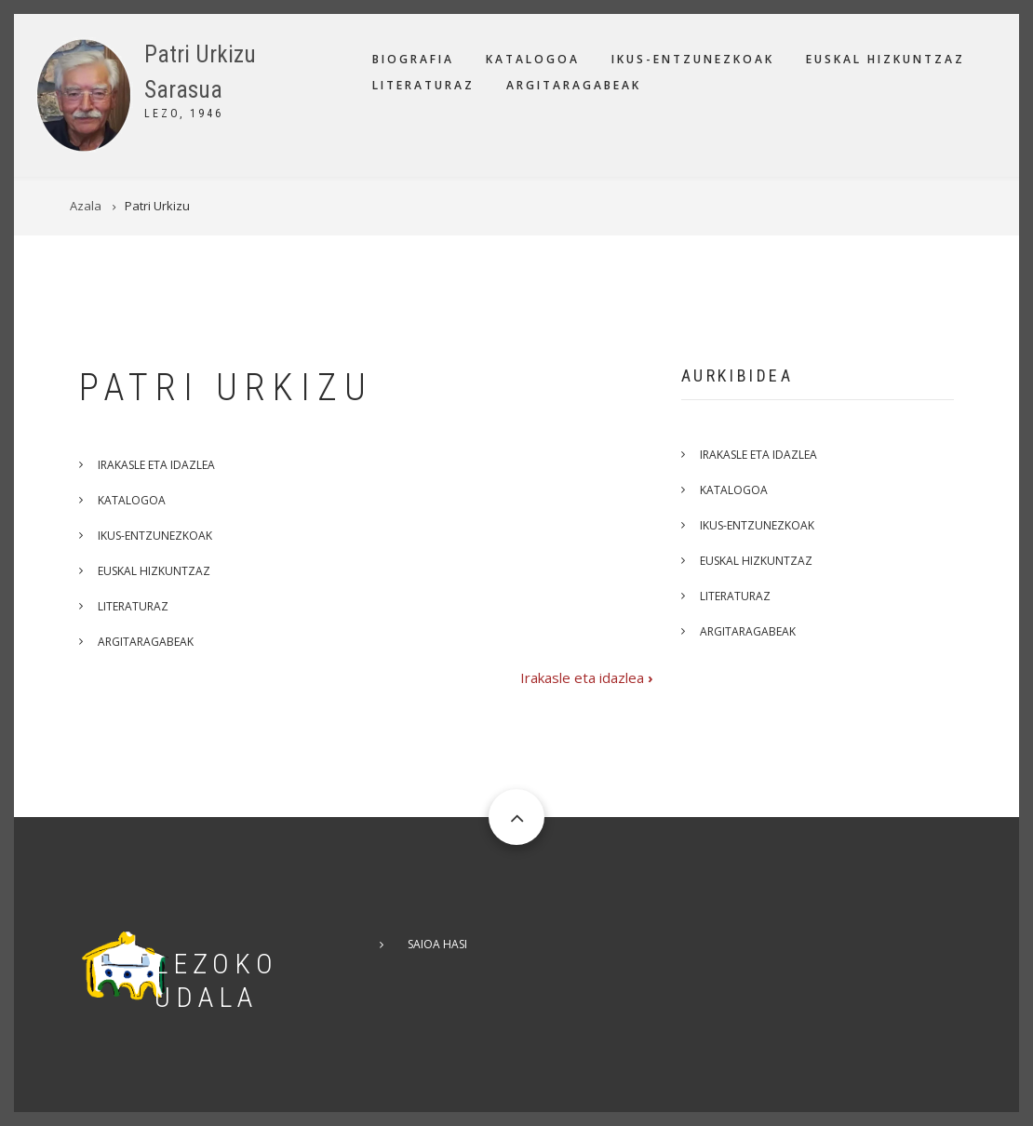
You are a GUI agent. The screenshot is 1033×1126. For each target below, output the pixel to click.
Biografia (413, 59)
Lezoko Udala (216, 980)
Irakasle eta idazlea (156, 465)
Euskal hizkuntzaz (885, 59)
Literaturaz (423, 85)
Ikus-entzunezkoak (692, 59)
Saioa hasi (437, 944)
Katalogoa (533, 59)
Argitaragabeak (573, 85)
